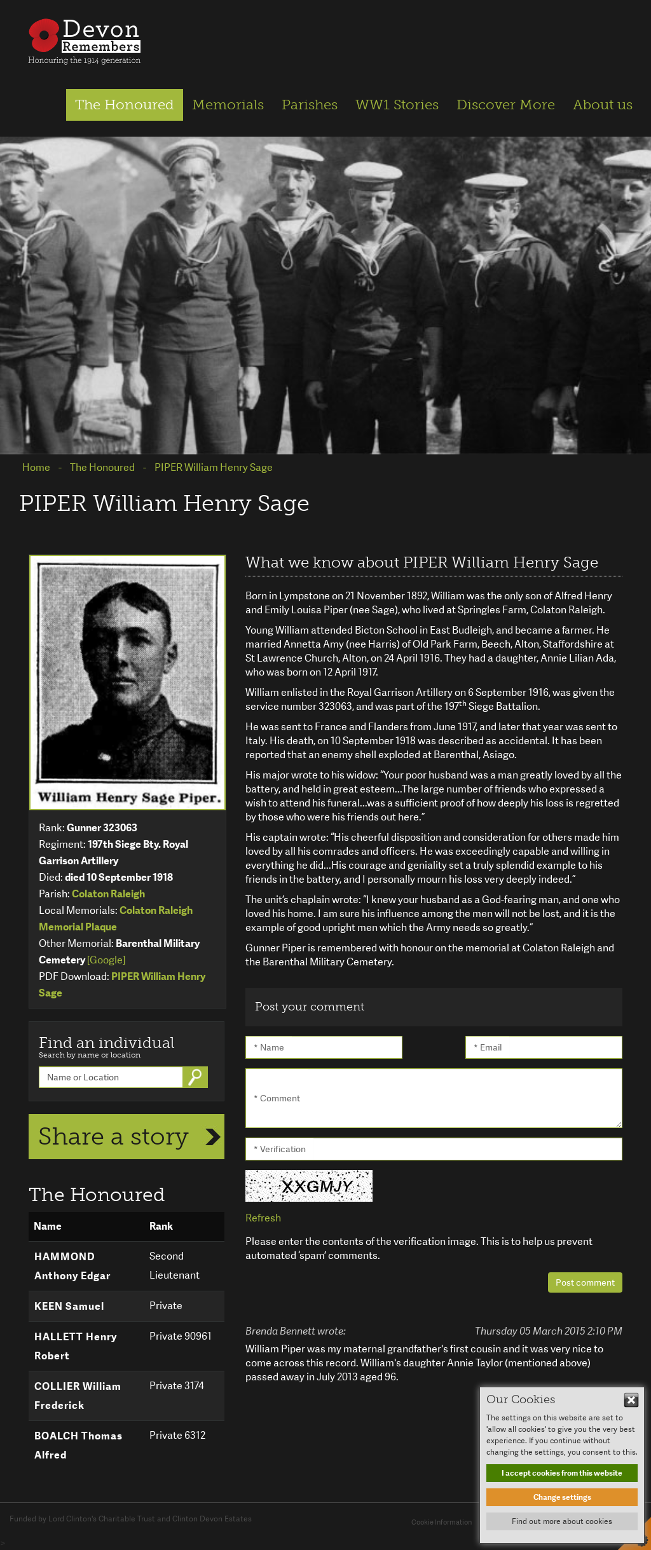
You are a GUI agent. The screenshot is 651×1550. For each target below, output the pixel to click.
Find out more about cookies (562, 1521)
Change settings (562, 1497)
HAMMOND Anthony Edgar (72, 1266)
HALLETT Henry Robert (75, 1346)
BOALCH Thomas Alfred (78, 1445)
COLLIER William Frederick (77, 1396)
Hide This (631, 1400)
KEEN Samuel (69, 1306)
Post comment (585, 1282)
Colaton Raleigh (108, 894)
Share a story (113, 1136)
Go (196, 1077)
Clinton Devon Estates (212, 1519)
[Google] (106, 960)
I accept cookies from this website (562, 1473)
